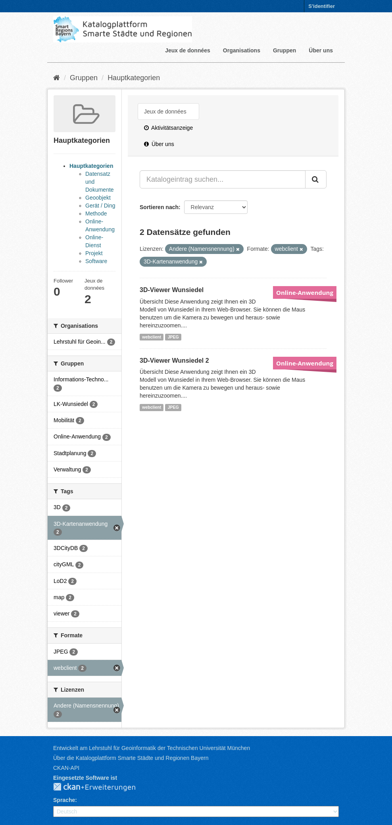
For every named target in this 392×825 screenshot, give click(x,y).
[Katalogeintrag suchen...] (223, 179)
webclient (151, 337)
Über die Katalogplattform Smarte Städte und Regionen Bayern (130, 758)
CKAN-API (66, 768)
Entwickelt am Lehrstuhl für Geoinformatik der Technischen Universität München (151, 748)
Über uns (321, 50)
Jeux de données (187, 50)
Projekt (94, 253)
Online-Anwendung (304, 292)
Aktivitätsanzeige (168, 128)
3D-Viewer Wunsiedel (172, 290)
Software (96, 261)
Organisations (241, 50)
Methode (96, 213)
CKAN (100, 787)
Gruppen (284, 50)
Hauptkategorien (134, 78)
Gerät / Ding (100, 205)
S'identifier (321, 6)
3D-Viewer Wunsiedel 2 (174, 360)
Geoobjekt (98, 197)
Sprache (64, 800)
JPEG (173, 337)
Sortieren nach (159, 207)
